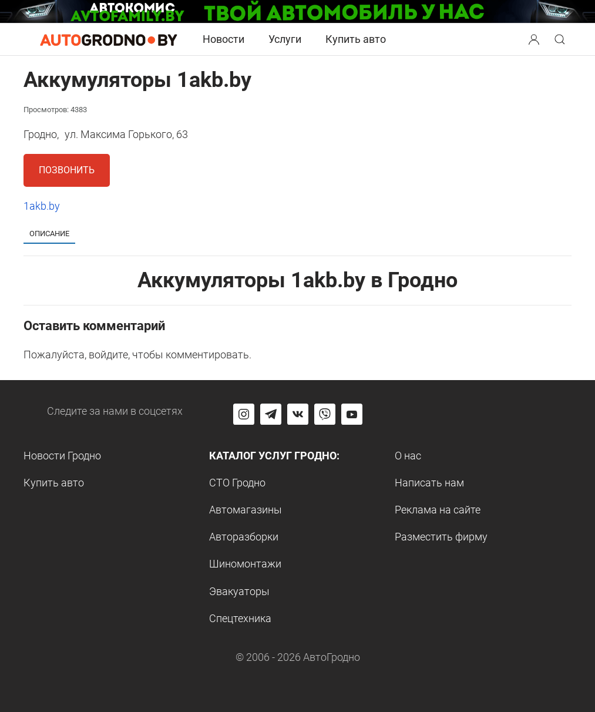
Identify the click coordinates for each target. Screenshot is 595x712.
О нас (408, 455)
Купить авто (355, 39)
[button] (535, 38)
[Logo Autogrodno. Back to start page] (108, 38)
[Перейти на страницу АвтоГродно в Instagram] (243, 414)
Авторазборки (243, 536)
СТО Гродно (237, 482)
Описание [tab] (49, 233)
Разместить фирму (441, 536)
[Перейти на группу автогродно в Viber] (324, 414)
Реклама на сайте (437, 509)
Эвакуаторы (239, 591)
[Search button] (534, 39)
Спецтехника (240, 618)
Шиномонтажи (245, 563)
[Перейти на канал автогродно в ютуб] (351, 414)
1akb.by (41, 206)
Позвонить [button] (67, 170)
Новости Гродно (62, 455)
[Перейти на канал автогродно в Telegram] (270, 414)
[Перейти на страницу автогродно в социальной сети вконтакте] (297, 414)
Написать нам (429, 482)
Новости (223, 39)
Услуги (284, 39)
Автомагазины (245, 509)
